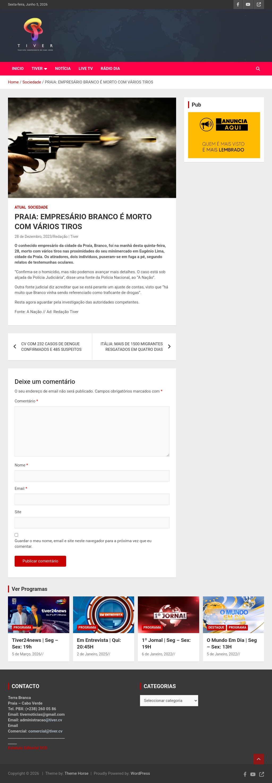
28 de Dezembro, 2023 (33, 236)
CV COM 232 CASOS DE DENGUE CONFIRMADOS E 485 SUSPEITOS (51, 347)
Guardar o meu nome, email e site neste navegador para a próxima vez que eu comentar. (83, 543)
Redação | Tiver (65, 236)
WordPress (140, 773)
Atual (20, 207)
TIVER (37, 68)
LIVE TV (86, 68)
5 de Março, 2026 (26, 654)
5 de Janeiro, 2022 (222, 654)
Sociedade (38, 207)
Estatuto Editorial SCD (27, 748)
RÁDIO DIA (110, 68)
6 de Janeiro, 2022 (157, 654)
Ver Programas (29, 589)
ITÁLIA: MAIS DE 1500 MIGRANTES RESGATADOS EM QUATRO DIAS (132, 347)
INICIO (18, 68)
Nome (21, 465)
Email (21, 488)
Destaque (216, 627)
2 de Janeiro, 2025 (92, 654)
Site (18, 512)
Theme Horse (76, 773)
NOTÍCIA (63, 68)
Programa (22, 627)
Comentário (26, 401)
